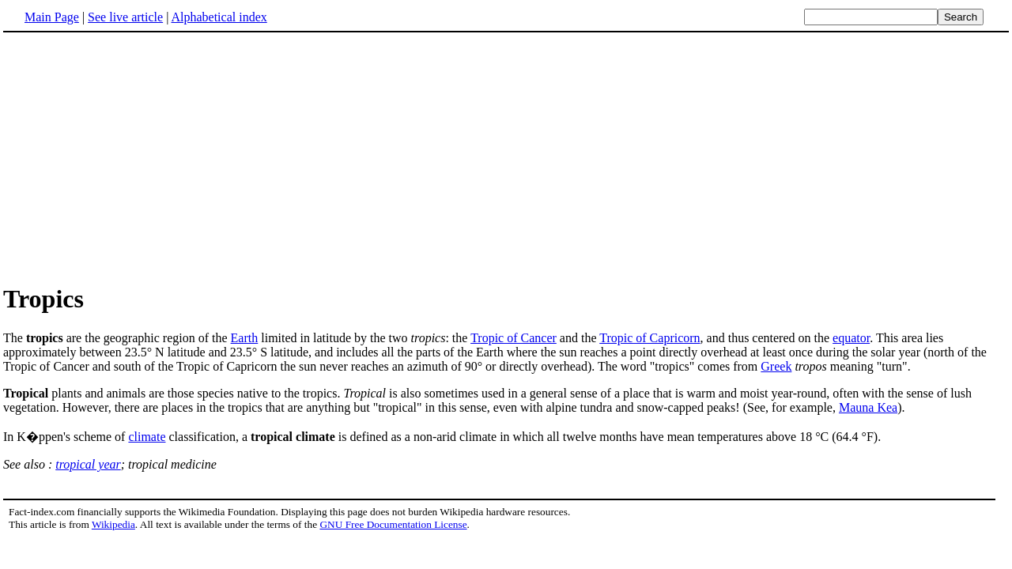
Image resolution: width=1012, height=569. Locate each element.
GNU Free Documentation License (392, 524)
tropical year (88, 464)
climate (146, 436)
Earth (245, 338)
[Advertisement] (506, 157)
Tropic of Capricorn (649, 338)
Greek (776, 366)
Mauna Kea (868, 407)
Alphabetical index (218, 17)
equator (851, 338)
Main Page (52, 17)
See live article (125, 17)
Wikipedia (113, 524)
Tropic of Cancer (513, 338)
